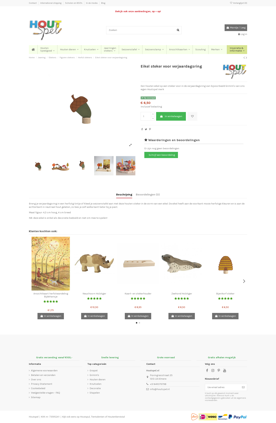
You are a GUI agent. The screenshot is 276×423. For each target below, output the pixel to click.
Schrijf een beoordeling (162, 154)
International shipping (51, 3)
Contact (33, 3)
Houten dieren (97, 379)
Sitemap (35, 397)
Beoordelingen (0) (148, 194)
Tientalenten (97, 416)
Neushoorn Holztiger (94, 293)
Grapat (94, 370)
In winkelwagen (171, 116)
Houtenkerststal (116, 416)
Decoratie (95, 388)
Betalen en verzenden (43, 375)
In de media (92, 3)
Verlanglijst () (238, 3)
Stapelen (95, 392)
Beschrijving (124, 194)
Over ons (36, 379)
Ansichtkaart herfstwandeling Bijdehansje (50, 295)
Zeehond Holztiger (181, 293)
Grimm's (94, 375)
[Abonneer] (243, 387)
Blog (103, 3)
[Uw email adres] (222, 387)
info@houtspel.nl (160, 389)
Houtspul (85, 416)
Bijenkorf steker (225, 293)
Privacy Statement (41, 383)
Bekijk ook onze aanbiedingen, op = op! (138, 11)
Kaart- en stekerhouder (138, 293)
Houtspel (34, 416)
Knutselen (95, 383)
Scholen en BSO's (74, 3)
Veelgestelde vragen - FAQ (45, 392)
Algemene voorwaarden (44, 370)
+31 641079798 (158, 384)
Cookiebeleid (38, 388)
